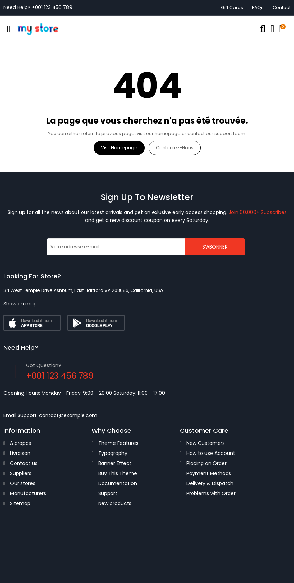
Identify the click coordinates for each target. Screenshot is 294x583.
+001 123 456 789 (52, 7)
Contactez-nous (174, 147)
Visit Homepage (119, 147)
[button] (20, 303)
